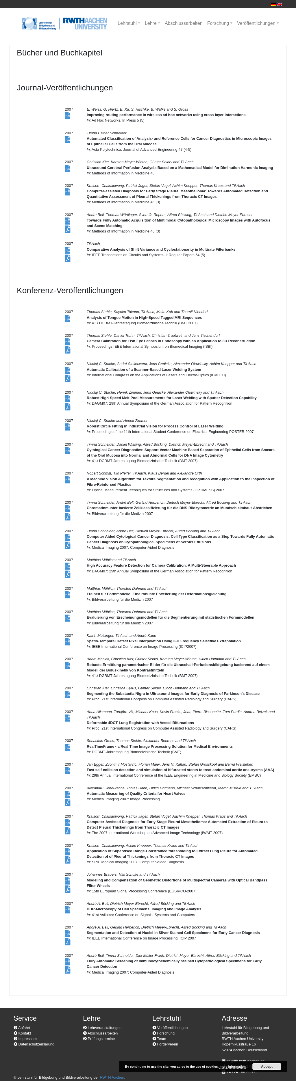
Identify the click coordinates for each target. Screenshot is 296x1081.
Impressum (25, 1039)
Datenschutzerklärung (34, 1044)
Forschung (218, 23)
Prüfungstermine (99, 1039)
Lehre (151, 23)
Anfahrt (22, 1028)
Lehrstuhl (127, 23)
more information (232, 1066)
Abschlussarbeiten (184, 23)
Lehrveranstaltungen (102, 1028)
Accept (267, 1067)
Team (159, 1039)
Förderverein (165, 1044)
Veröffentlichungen (256, 23)
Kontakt (22, 1033)
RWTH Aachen (112, 1077)
